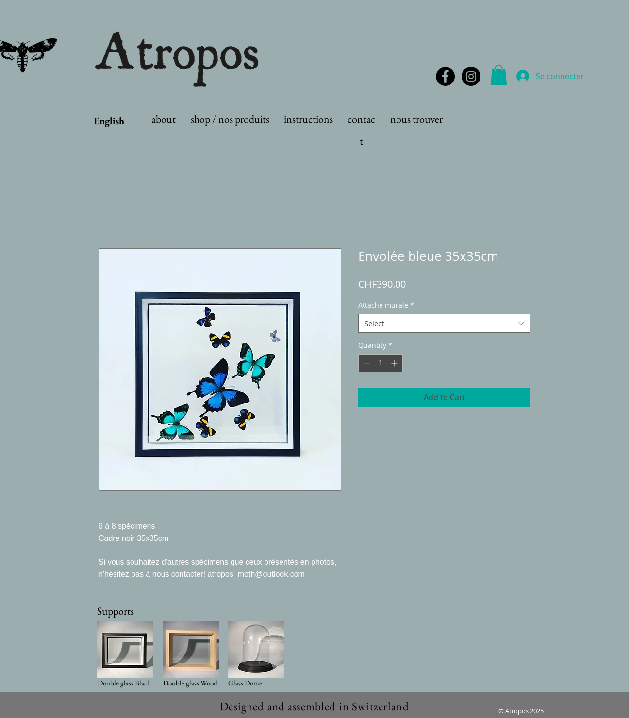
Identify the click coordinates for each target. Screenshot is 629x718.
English (109, 120)
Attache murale (386, 305)
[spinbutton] (380, 363)
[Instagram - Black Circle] (471, 76)
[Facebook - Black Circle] (445, 76)
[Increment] (395, 363)
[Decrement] (366, 363)
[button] (498, 75)
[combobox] (444, 323)
